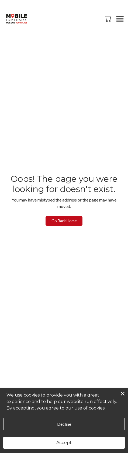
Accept (64, 442)
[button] (108, 18)
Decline (64, 424)
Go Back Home (64, 221)
